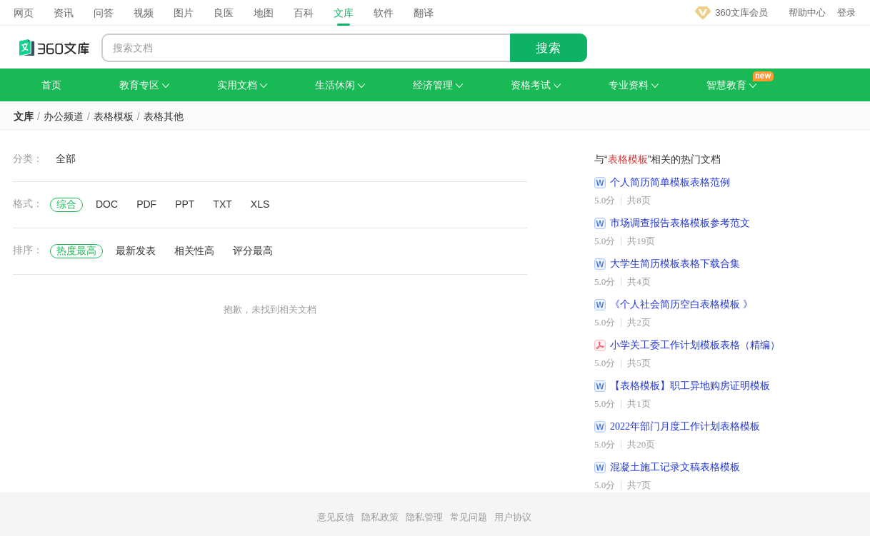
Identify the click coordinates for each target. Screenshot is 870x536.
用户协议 (512, 517)
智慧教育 (731, 85)
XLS (260, 204)
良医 (224, 13)
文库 (344, 13)
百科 (304, 13)
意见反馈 (335, 517)
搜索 (548, 48)
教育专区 (144, 85)
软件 (384, 13)
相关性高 (194, 250)
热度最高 (76, 250)
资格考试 (536, 85)
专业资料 (634, 85)
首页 (51, 85)
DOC (107, 204)
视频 (144, 13)
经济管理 (438, 85)
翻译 (424, 13)
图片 (184, 13)
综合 (66, 204)
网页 (24, 13)
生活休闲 (340, 85)
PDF (146, 204)
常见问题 (468, 517)
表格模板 (114, 116)
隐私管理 (424, 517)
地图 (264, 13)
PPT (184, 204)
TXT (222, 204)
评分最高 (253, 250)
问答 (104, 13)
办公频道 (64, 116)
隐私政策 (380, 517)
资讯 (64, 13)
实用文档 (242, 85)
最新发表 (136, 250)
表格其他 (164, 116)
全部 (66, 158)
